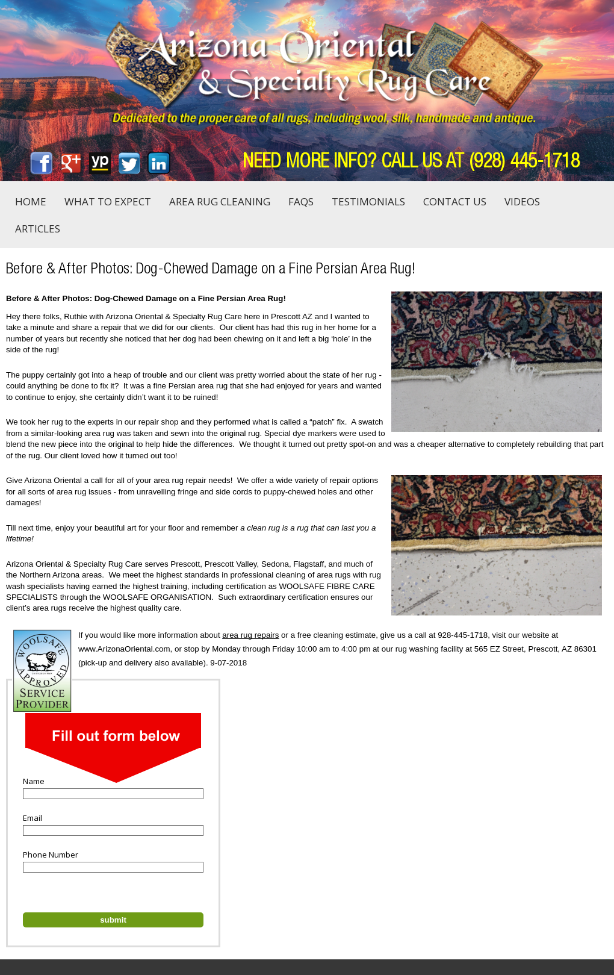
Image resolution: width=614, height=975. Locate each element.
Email (32, 817)
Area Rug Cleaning (219, 201)
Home (30, 201)
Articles (37, 228)
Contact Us (454, 201)
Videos (522, 201)
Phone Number (50, 854)
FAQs (301, 201)
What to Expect (107, 201)
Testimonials (368, 201)
